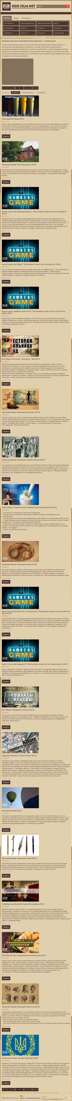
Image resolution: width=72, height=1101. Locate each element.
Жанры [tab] (16, 18)
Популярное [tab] (26, 18)
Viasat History (59, 33)
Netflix (24, 28)
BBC (56, 23)
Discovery (41, 33)
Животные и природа (45, 23)
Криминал (8, 33)
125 (33, 88)
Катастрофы (8, 28)
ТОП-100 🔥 (9, 23)
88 (15, 88)
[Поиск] (51, 6)
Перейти (6, 136)
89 (19, 88)
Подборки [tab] (7, 18)
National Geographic (27, 23)
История (41, 28)
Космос (24, 33)
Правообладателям (33, 1098)
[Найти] (68, 6)
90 (24, 88)
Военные (58, 28)
